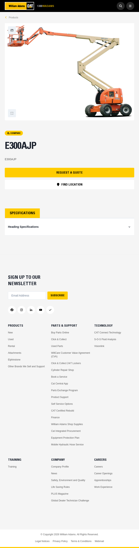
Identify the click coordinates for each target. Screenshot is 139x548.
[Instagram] (21, 310)
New (10, 332)
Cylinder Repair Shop (62, 370)
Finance (55, 417)
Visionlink (99, 346)
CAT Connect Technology (107, 332)
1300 (45, 6)
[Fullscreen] (12, 30)
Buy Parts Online (60, 332)
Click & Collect (59, 339)
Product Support (60, 397)
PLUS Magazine (60, 493)
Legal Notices (42, 541)
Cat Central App (59, 383)
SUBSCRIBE (58, 295)
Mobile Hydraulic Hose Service (67, 444)
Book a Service (59, 376)
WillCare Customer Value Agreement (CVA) (70, 355)
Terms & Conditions (81, 541)
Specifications (22, 213)
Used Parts (57, 346)
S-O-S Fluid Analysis (105, 339)
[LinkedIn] (31, 310)
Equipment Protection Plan (65, 437)
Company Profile (60, 466)
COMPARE (14, 133)
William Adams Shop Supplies (67, 424)
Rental (11, 346)
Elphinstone (14, 359)
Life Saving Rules (60, 487)
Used (11, 339)
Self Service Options (62, 404)
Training (12, 466)
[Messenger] (50, 310)
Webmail (99, 541)
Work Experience (103, 487)
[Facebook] (12, 310)
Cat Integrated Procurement (66, 431)
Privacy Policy (60, 541)
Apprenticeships (102, 480)
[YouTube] (41, 310)
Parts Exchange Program (64, 390)
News (54, 473)
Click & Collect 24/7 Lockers (66, 363)
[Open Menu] (130, 6)
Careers (98, 466)
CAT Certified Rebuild (62, 410)
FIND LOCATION (69, 184)
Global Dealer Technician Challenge (70, 500)
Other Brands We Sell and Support (26, 366)
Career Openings (103, 473)
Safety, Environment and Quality (68, 480)
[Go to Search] (121, 6)
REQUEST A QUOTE (69, 172)
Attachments (14, 353)
